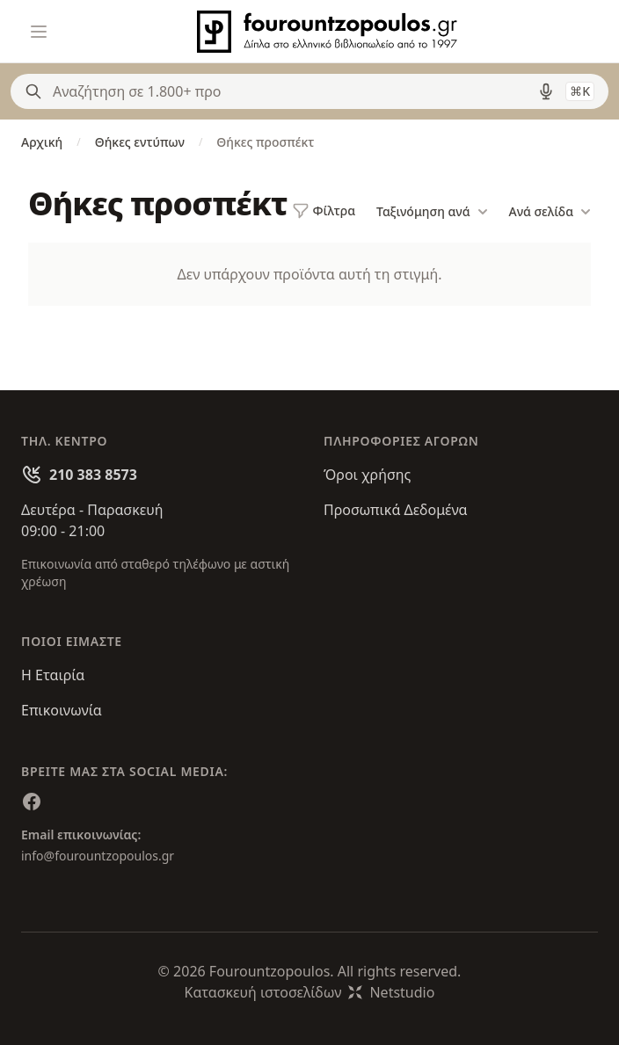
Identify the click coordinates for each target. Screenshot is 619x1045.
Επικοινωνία (61, 710)
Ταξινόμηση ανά (431, 212)
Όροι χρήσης (367, 474)
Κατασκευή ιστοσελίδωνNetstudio (310, 992)
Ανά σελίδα (550, 212)
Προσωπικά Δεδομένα (396, 509)
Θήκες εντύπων (140, 142)
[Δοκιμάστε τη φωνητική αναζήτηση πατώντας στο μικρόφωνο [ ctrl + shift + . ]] (546, 91)
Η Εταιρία (52, 675)
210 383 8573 (93, 474)
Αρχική (41, 142)
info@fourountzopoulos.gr (97, 855)
